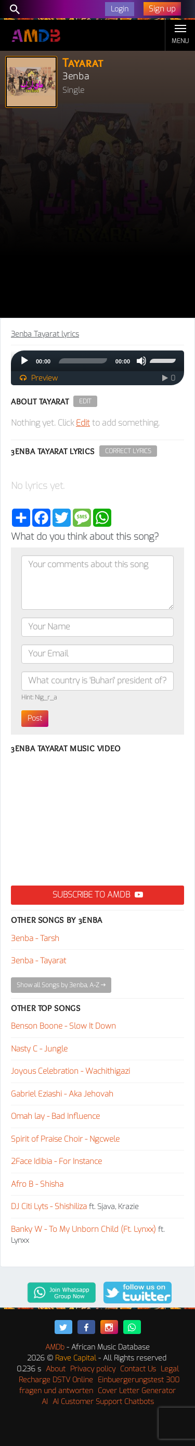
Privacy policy (92, 1369)
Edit (85, 401)
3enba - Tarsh (35, 938)
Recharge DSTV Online (56, 1380)
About (56, 1369)
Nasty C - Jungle (39, 1049)
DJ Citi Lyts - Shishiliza (49, 1206)
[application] (97, 360)
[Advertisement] (97, 215)
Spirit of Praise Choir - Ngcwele (65, 1139)
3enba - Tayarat (38, 961)
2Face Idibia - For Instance (56, 1161)
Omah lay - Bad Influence (55, 1116)
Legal (170, 1369)
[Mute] (141, 361)
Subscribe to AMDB (98, 894)
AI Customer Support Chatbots (103, 1402)
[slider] (83, 360)
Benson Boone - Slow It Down (63, 1026)
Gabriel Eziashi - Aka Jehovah (62, 1094)
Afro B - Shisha (37, 1184)
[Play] (24, 361)
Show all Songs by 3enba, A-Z (61, 985)
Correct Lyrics (128, 451)
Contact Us (138, 1369)
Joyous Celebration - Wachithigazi (70, 1071)
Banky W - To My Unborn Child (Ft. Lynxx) (83, 1229)
